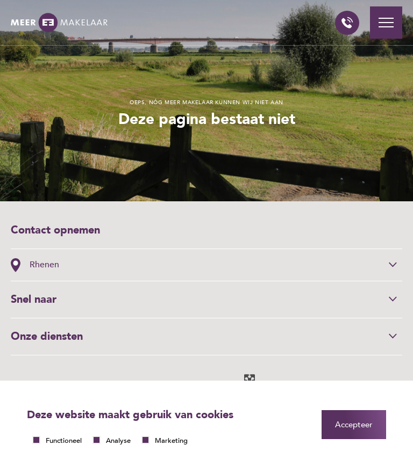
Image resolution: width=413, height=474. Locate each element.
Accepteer (354, 424)
